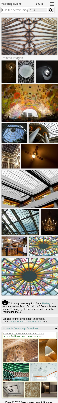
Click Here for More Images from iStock (23, 333)
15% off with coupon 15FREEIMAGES (24, 336)
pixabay (46, 303)
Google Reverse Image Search (25, 321)
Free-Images (11, 4)
